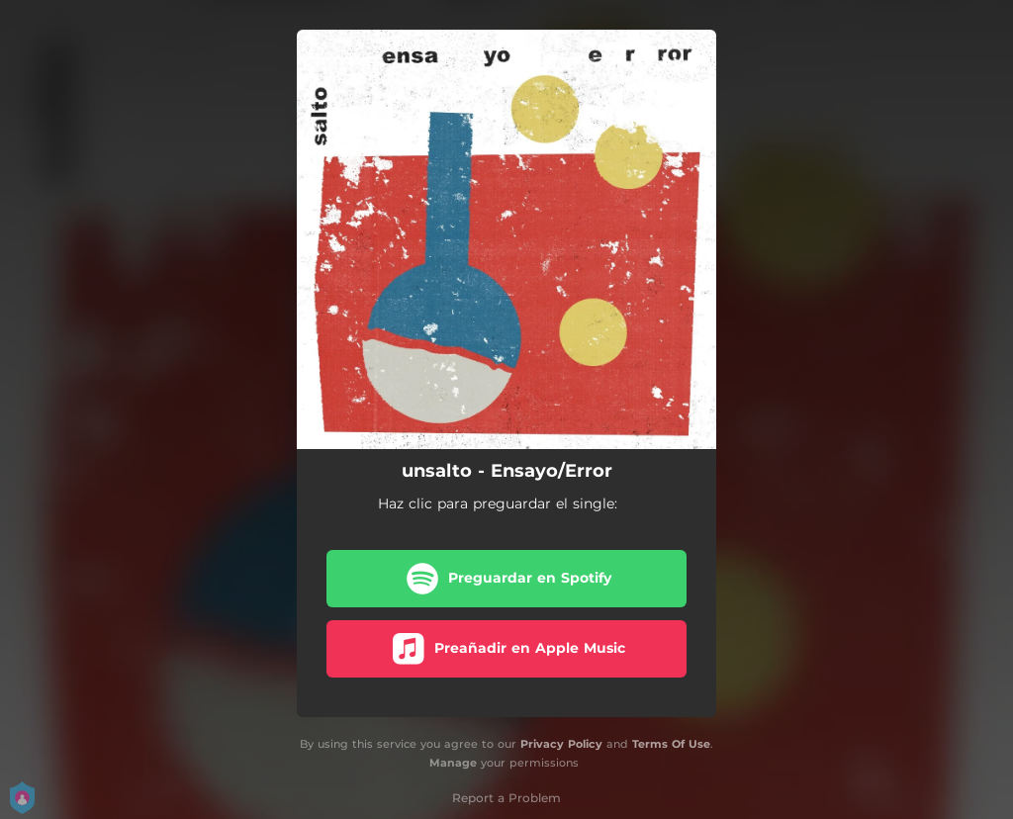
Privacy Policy (561, 744)
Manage (453, 763)
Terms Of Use (671, 744)
